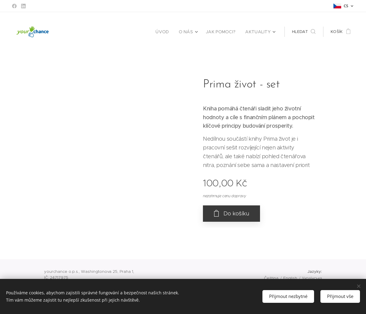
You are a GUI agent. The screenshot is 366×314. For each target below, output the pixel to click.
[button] (303, 31)
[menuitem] (169, 31)
